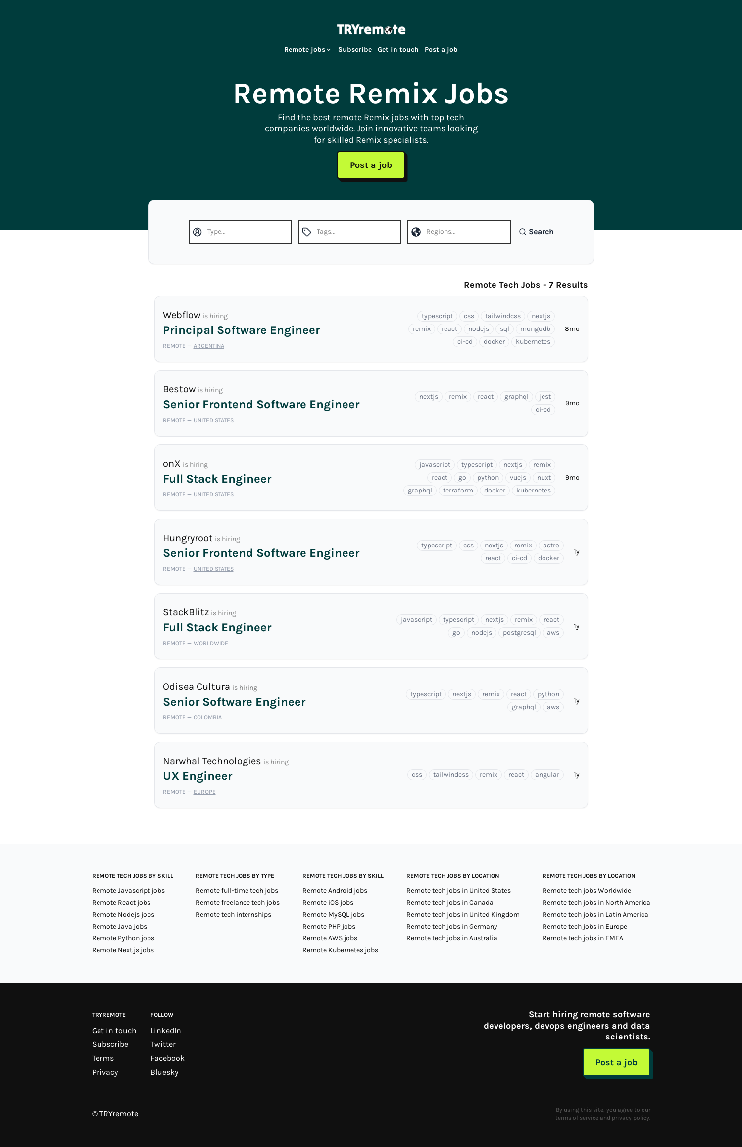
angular (547, 774)
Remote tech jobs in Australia (451, 938)
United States (214, 420)
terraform (458, 490)
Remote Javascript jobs (128, 890)
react (449, 329)
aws (553, 632)
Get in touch (398, 49)
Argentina (209, 345)
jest (545, 396)
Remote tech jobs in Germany (451, 926)
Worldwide (211, 643)
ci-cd (465, 341)
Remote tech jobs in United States (458, 890)
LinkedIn (165, 1030)
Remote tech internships (233, 914)
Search (536, 231)
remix (422, 329)
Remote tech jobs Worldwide (587, 890)
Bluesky (164, 1072)
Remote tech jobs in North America (596, 902)
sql (504, 329)
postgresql (519, 632)
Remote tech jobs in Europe (585, 926)
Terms (103, 1058)
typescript (437, 316)
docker (494, 341)
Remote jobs (308, 49)
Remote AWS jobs (329, 938)
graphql (516, 396)
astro (551, 545)
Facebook (167, 1058)
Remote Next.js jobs (123, 950)
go (462, 477)
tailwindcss (503, 316)
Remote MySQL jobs (333, 914)
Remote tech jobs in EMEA (583, 938)
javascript (434, 464)
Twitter (163, 1044)
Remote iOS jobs (327, 902)
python (488, 477)
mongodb (535, 329)
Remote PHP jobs (328, 926)
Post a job (441, 49)
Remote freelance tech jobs (238, 902)
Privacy (105, 1072)
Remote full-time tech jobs (237, 890)
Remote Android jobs (334, 890)
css (469, 316)
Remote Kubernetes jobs (340, 950)
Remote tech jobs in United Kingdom (463, 914)
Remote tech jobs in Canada (450, 902)
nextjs (541, 316)
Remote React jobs (121, 902)
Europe (205, 791)
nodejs (478, 329)
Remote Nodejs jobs (123, 914)
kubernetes (533, 341)
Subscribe (355, 49)
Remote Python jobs (123, 938)
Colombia (208, 717)
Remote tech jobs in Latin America (595, 914)
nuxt (544, 477)
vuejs (518, 477)
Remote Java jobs (119, 926)
